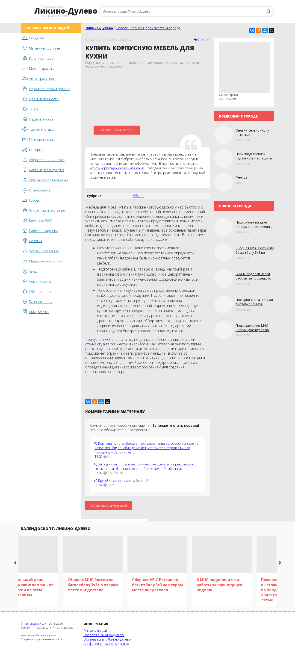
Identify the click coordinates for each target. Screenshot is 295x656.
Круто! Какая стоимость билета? (121, 480)
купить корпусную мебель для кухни (117, 168)
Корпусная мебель (101, 339)
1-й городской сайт (35, 624)
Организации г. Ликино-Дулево (107, 639)
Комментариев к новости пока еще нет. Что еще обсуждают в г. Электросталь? (144, 427)
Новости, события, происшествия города (148, 28)
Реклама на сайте (96, 630)
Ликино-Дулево (99, 28)
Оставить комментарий (117, 130)
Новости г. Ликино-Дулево (103, 635)
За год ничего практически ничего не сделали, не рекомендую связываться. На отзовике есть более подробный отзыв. (144, 466)
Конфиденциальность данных (106, 643)
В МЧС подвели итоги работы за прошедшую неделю (253, 278)
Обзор (138, 196)
